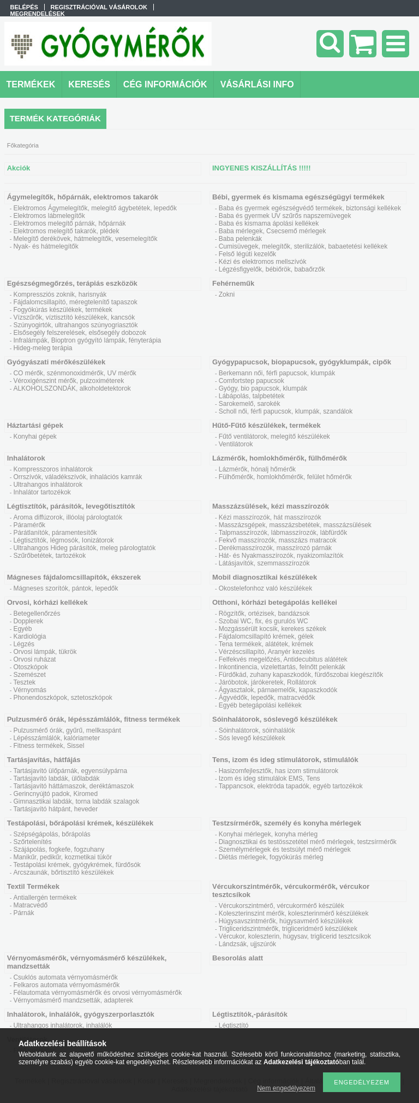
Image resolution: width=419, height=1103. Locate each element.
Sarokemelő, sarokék (249, 404)
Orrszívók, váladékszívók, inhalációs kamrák (77, 477)
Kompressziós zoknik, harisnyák (59, 294)
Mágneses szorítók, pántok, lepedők (65, 588)
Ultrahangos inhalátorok (47, 484)
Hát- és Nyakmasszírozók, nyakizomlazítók (281, 555)
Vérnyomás (29, 690)
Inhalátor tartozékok (41, 492)
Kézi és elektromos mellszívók (263, 262)
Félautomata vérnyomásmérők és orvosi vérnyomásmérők (97, 992)
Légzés (23, 644)
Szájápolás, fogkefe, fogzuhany (58, 849)
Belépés (24, 7)
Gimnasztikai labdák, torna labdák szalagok (76, 801)
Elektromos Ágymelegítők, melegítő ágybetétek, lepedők (95, 208)
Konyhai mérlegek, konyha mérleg (268, 834)
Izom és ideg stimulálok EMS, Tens (269, 778)
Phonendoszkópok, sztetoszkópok (62, 697)
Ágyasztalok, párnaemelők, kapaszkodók (278, 690)
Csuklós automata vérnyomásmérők (65, 977)
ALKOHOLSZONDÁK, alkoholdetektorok (71, 388)
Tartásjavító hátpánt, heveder (55, 809)
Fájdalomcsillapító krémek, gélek (266, 636)
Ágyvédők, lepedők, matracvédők (267, 697)
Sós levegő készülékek (252, 738)
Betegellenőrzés (36, 613)
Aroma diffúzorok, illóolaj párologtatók (67, 517)
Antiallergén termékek (44, 897)
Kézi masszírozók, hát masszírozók (270, 517)
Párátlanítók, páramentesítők (55, 532)
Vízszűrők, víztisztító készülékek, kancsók (74, 317)
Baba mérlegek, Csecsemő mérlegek (272, 231)
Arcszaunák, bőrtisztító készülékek (63, 872)
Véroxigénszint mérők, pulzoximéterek (68, 381)
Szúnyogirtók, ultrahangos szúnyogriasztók (75, 325)
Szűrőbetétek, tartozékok (49, 555)
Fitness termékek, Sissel (48, 746)
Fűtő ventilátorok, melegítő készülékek (274, 436)
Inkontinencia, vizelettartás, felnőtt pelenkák (282, 667)
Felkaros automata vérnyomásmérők (66, 985)
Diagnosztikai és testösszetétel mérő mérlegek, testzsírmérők (308, 842)
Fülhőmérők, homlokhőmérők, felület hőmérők (285, 477)
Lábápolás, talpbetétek (252, 396)
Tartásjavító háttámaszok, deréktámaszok (73, 786)
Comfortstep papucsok (251, 381)
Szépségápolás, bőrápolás (51, 834)
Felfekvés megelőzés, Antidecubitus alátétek (283, 659)
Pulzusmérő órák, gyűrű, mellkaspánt (67, 730)
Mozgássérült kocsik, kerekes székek (272, 629)
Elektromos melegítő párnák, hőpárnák (69, 223)
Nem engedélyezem (286, 1088)
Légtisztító (234, 1025)
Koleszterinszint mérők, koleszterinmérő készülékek (294, 913)
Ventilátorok (236, 444)
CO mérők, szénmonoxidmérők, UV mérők (74, 373)
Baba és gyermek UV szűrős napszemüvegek (285, 216)
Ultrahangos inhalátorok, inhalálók (62, 1025)
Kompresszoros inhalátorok (52, 469)
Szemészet (29, 675)
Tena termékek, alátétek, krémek (266, 644)
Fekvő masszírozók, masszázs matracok (278, 540)
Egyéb (22, 629)
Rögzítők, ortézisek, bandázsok (264, 613)
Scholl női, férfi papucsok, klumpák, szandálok (285, 411)
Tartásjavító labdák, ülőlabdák (56, 778)
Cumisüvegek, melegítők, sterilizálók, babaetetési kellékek (303, 246)
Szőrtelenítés (32, 842)
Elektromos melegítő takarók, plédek (66, 231)
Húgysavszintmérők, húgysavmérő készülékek (286, 921)
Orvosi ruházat (34, 659)
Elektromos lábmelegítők (49, 216)
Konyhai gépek (34, 436)
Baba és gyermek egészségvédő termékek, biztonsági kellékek (310, 208)
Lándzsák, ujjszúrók (247, 944)
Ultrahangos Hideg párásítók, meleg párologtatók (84, 548)
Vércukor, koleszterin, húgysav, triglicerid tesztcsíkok (295, 936)
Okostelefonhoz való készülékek (265, 588)
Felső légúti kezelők (247, 254)
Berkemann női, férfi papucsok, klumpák (277, 373)
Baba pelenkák (240, 239)
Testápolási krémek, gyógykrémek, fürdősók (76, 865)
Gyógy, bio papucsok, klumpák (263, 388)
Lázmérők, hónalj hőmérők (257, 469)
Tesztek (24, 682)
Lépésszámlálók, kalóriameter (56, 738)
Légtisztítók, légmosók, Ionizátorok (63, 540)
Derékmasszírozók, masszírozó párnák (275, 548)
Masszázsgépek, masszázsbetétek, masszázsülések (295, 525)
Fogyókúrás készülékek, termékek (62, 310)
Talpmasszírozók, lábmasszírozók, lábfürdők (283, 532)
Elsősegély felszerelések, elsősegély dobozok (79, 333)
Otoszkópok (30, 667)
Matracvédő (30, 905)
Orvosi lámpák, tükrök (44, 652)
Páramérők (29, 525)
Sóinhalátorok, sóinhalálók (257, 730)
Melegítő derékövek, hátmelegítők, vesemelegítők (85, 239)
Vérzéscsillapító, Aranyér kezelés (267, 652)
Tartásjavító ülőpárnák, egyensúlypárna (70, 771)
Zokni (227, 294)
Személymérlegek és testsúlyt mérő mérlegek (285, 849)
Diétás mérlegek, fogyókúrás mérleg (271, 857)
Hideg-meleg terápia (42, 348)
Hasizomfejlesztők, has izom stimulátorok (278, 771)
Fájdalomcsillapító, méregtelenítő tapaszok (75, 302)
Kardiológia (29, 636)
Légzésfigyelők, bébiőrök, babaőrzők (272, 269)
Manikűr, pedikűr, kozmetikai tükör (62, 857)
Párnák (23, 913)
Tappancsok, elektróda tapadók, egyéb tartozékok (291, 786)
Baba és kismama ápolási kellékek (269, 223)
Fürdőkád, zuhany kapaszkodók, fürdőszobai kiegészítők (301, 675)
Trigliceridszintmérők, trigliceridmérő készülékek (288, 929)
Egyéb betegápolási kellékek (260, 705)
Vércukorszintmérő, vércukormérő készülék (281, 906)
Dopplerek (28, 621)
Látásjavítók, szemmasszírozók (264, 563)
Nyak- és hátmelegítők (45, 246)
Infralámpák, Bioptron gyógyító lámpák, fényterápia (87, 340)
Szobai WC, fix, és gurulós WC (263, 621)
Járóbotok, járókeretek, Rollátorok (267, 682)
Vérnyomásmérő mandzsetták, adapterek (73, 1000)
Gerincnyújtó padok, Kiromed (55, 794)
